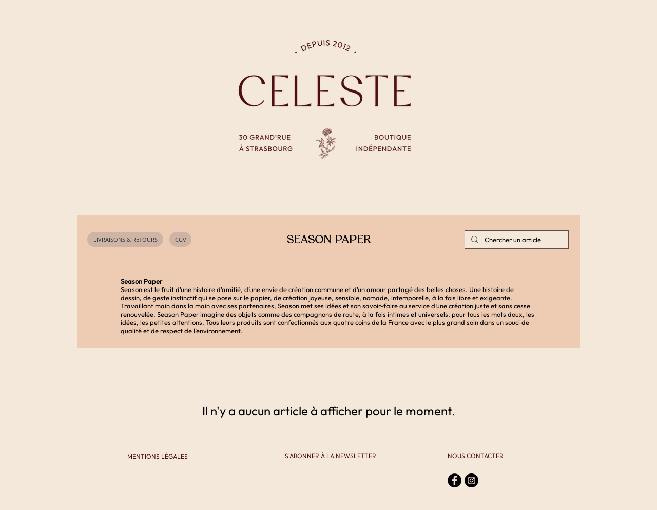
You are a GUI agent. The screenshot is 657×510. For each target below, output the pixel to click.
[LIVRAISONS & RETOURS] (125, 239)
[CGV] (180, 239)
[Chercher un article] (516, 239)
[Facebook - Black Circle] (454, 480)
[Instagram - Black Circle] (471, 480)
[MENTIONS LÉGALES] (157, 456)
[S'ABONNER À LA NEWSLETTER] (330, 456)
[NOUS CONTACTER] (476, 456)
